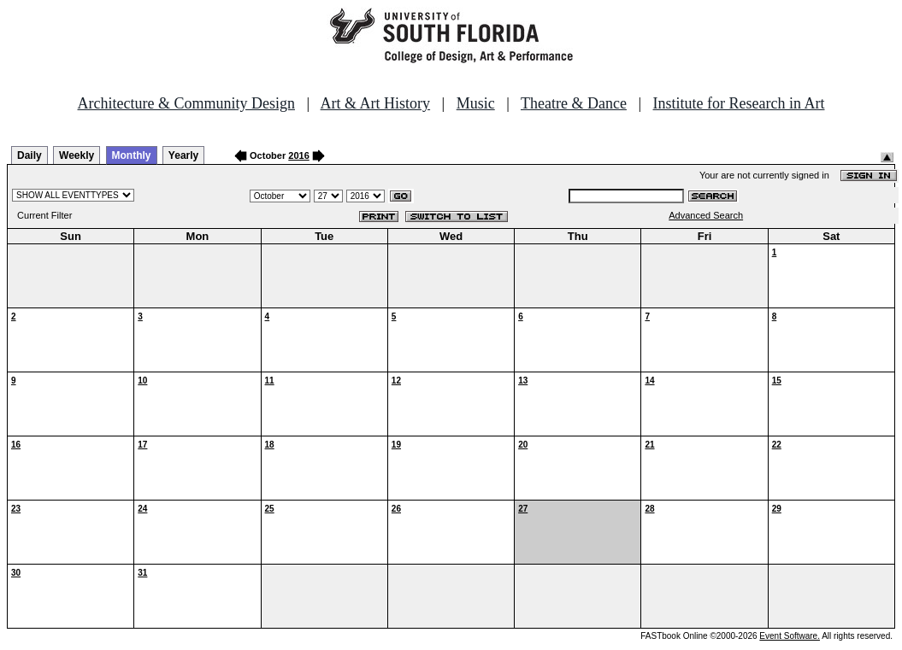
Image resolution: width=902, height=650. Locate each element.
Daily (29, 155)
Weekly (76, 155)
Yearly (183, 155)
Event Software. (789, 636)
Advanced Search (706, 215)
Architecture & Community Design (186, 103)
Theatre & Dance (574, 103)
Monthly (131, 155)
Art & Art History (376, 103)
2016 (298, 155)
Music (476, 103)
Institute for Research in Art (739, 103)
